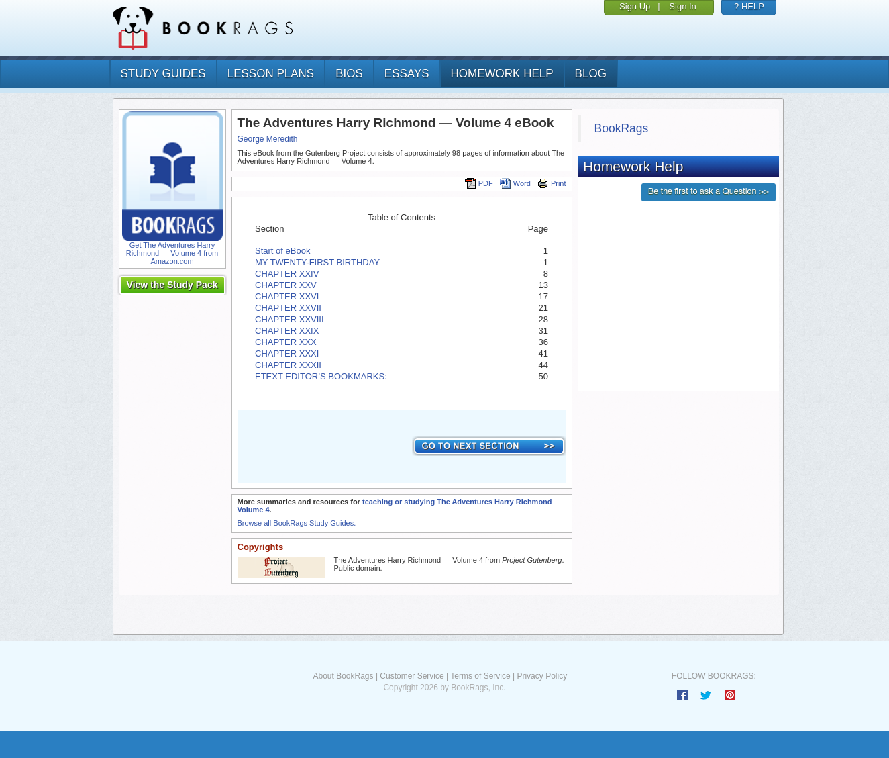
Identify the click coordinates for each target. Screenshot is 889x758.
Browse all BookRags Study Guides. (297, 523)
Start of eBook (282, 251)
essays (406, 73)
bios (349, 73)
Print (551, 183)
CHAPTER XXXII (288, 365)
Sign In (682, 6)
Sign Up (634, 6)
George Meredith (268, 139)
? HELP (749, 6)
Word (515, 183)
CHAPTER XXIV (287, 274)
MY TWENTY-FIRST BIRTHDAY (317, 262)
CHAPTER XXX (286, 342)
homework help (502, 73)
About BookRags (343, 676)
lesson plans (270, 73)
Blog (591, 73)
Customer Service (411, 676)
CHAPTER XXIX (287, 331)
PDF (479, 183)
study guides (163, 73)
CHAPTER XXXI (287, 353)
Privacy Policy (542, 676)
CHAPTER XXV (286, 285)
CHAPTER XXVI (287, 296)
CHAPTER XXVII (288, 308)
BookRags (621, 128)
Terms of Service (480, 676)
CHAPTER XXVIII (289, 319)
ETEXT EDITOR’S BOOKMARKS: (322, 376)
